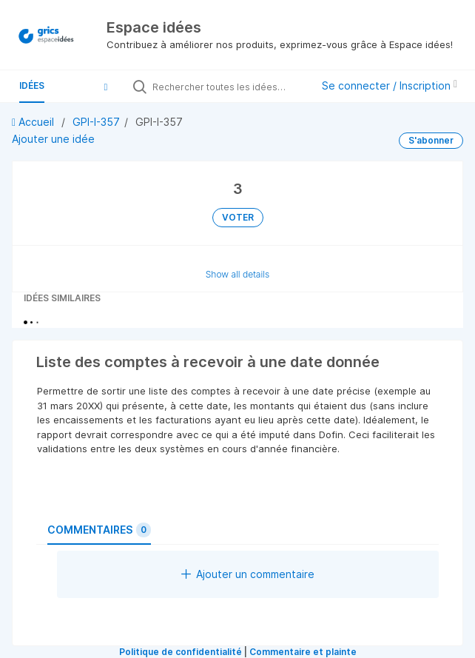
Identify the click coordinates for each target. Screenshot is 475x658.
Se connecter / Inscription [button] (389, 85)
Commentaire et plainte (303, 651)
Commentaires (99, 530)
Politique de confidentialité (180, 651)
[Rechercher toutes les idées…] (228, 86)
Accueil (34, 121)
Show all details (238, 274)
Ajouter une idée (53, 138)
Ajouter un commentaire (247, 574)
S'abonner (431, 140)
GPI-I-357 (96, 121)
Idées (31, 85)
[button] (105, 86)
